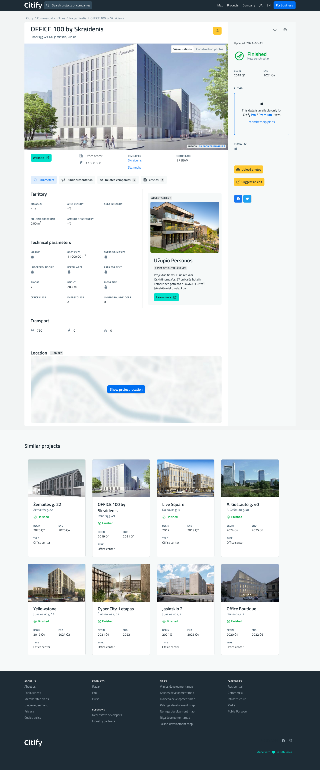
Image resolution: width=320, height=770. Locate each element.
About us (30, 686)
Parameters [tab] (43, 179)
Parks (231, 705)
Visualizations (182, 49)
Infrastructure (237, 698)
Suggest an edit (249, 181)
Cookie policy (32, 717)
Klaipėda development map (177, 698)
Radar (96, 686)
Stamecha (134, 167)
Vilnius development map (176, 686)
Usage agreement (36, 705)
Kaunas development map (177, 692)
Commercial (235, 692)
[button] (39, 97)
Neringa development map (177, 711)
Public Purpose (237, 711)
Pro (94, 692)
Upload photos (248, 169)
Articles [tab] (153, 179)
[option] (126, 97)
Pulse (95, 698)
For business (284, 5)
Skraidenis (135, 160)
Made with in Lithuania (274, 752)
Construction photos (209, 49)
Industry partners (103, 721)
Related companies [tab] (118, 179)
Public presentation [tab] (77, 179)
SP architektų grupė (212, 146)
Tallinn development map (176, 723)
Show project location (126, 389)
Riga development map (175, 717)
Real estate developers (107, 714)
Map (220, 5)
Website (41, 157)
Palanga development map (177, 705)
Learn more (166, 297)
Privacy (29, 711)
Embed (56, 353)
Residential (235, 686)
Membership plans (262, 121)
